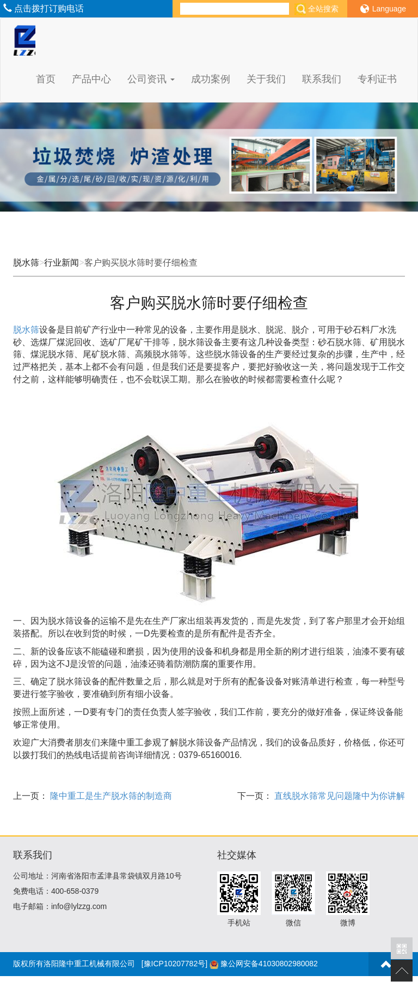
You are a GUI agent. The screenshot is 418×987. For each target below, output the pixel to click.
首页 (46, 79)
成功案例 (210, 79)
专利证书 (377, 79)
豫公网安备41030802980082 (269, 963)
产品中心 (91, 79)
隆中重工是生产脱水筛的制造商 (110, 796)
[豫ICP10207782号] (174, 963)
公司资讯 (151, 79)
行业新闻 (61, 262)
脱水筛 (26, 262)
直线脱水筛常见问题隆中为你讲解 (338, 796)
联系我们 (321, 79)
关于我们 (266, 79)
